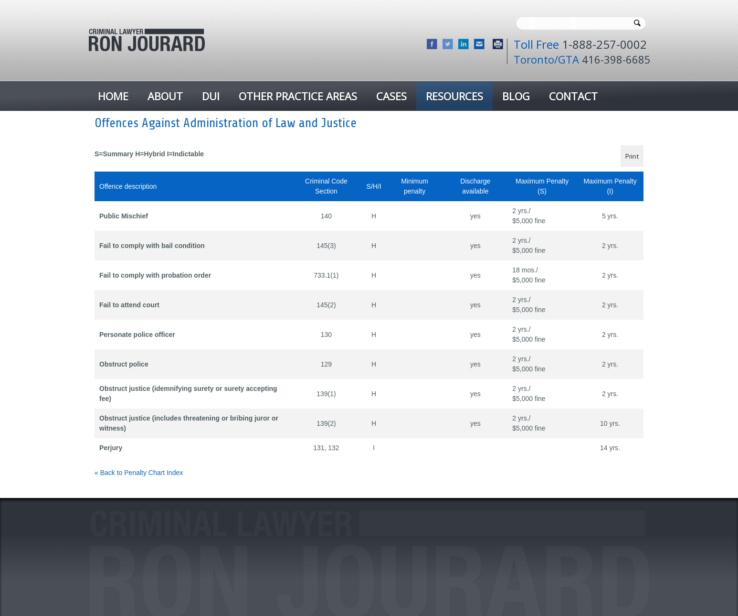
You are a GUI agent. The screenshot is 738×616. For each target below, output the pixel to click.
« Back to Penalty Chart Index (139, 472)
